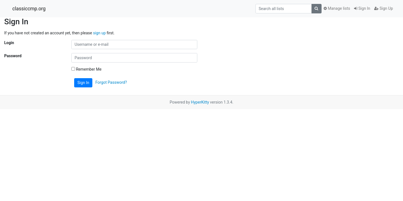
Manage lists (337, 8)
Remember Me (86, 69)
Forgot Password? (111, 82)
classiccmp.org (29, 8)
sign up (99, 33)
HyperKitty (200, 102)
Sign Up (383, 8)
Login (9, 42)
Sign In (362, 8)
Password (13, 56)
